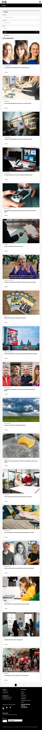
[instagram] (3, 707)
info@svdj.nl (5, 692)
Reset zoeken (6, 35)
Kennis (22, 702)
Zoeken (5, 32)
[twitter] (6, 707)
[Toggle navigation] (40, 2)
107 (24, 685)
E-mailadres (5, 718)
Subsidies (23, 698)
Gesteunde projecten (26, 700)
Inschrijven (12, 720)
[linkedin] (10, 707)
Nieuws (22, 692)
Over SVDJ (23, 695)
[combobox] (20, 23)
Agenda (23, 693)
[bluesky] (3, 709)
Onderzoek (23, 697)
